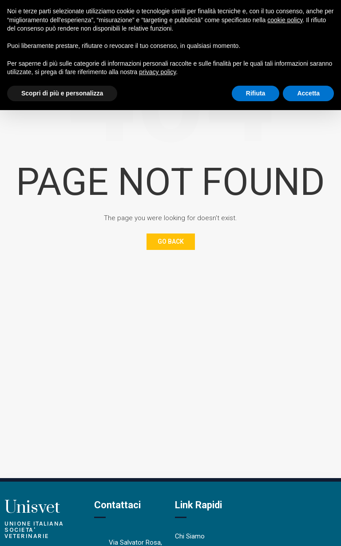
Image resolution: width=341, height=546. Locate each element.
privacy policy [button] (157, 71)
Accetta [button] (308, 93)
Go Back (171, 241)
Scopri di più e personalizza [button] (62, 93)
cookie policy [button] (284, 20)
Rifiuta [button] (256, 93)
